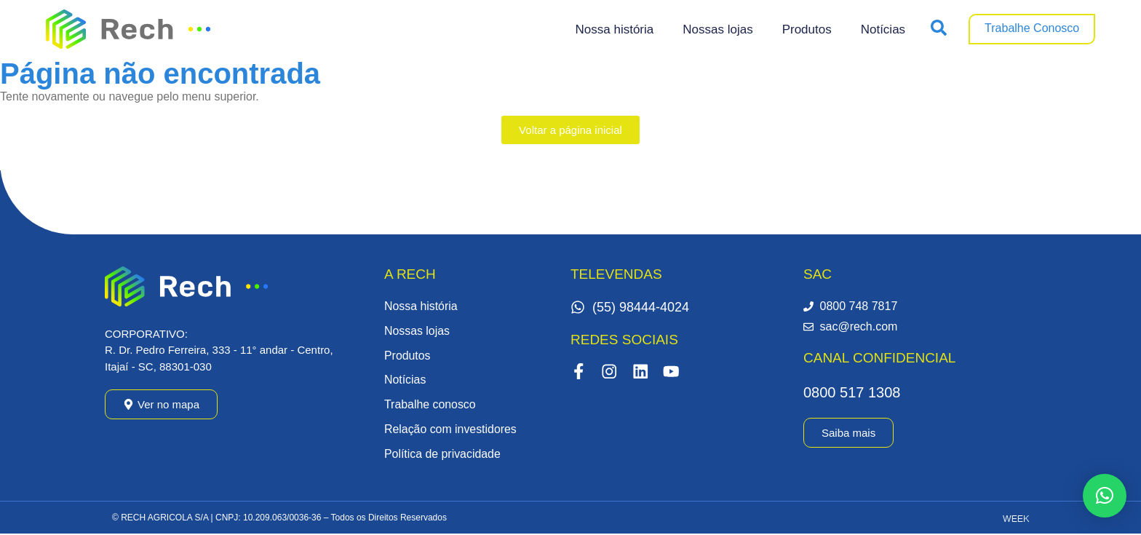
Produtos (807, 29)
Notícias (883, 29)
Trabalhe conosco (430, 405)
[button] (1104, 496)
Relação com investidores (450, 430)
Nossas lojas (717, 29)
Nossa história (615, 29)
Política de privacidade (442, 454)
